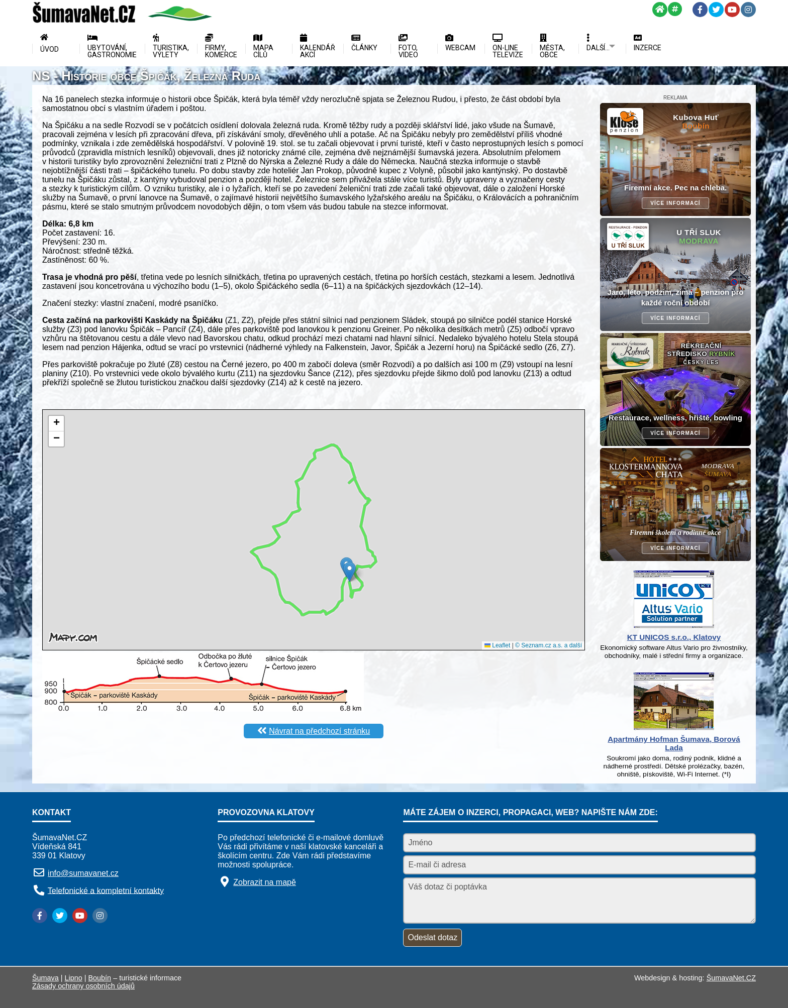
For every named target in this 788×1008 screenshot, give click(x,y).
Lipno (73, 978)
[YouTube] (732, 9)
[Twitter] (716, 9)
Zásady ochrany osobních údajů (83, 986)
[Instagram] (748, 9)
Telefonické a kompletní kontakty (106, 890)
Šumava (45, 978)
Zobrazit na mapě (264, 882)
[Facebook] (700, 9)
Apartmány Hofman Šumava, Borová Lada (674, 743)
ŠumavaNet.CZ (731, 978)
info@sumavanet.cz (83, 873)
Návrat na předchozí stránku (319, 731)
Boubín (100, 978)
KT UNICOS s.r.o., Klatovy (674, 637)
